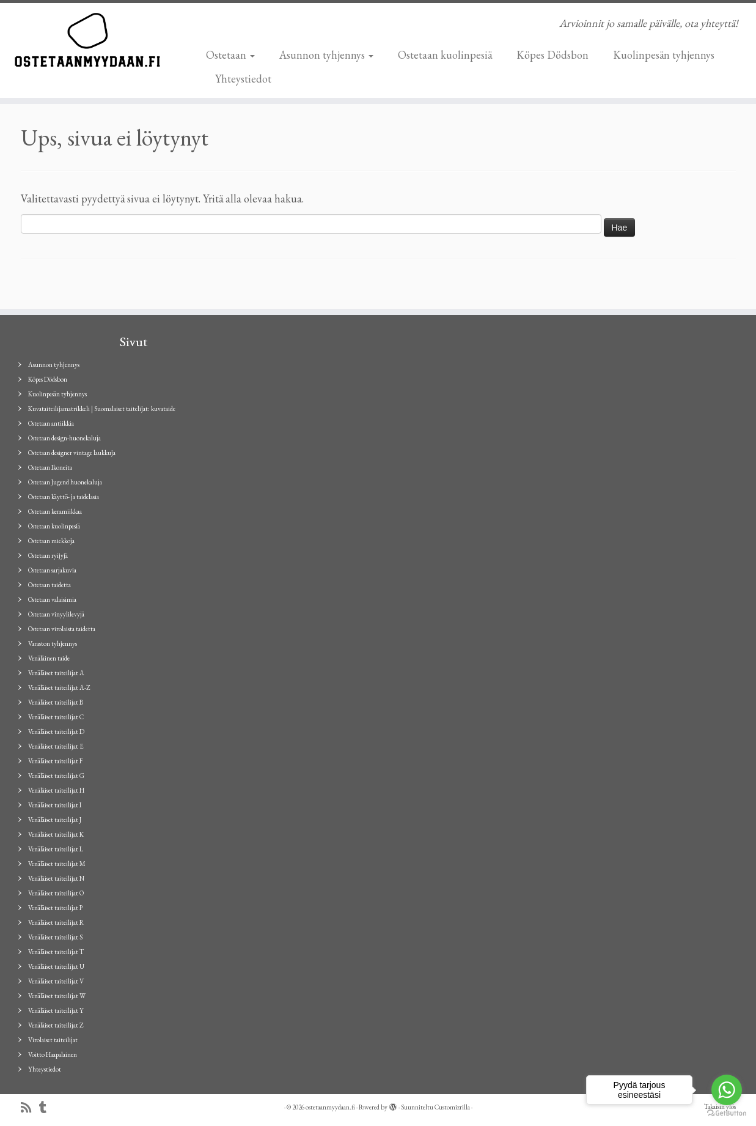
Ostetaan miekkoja (51, 540)
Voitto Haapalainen (52, 1054)
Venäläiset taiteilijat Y (56, 1010)
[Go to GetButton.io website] (726, 1113)
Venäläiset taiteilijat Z (56, 1025)
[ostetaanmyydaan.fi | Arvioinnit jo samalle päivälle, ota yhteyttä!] (87, 39)
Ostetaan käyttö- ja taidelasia (63, 496)
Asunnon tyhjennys (326, 55)
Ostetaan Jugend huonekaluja (65, 482)
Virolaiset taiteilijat (53, 1039)
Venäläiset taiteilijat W (57, 995)
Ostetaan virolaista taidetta (61, 628)
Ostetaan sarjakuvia (52, 570)
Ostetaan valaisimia (52, 599)
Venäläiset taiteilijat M (57, 863)
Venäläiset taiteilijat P (55, 907)
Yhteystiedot (243, 79)
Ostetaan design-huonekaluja (64, 438)
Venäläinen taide (49, 658)
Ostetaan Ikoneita (50, 467)
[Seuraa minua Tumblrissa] (46, 1108)
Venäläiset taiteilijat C (56, 717)
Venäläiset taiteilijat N (56, 878)
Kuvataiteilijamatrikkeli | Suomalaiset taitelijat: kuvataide (101, 408)
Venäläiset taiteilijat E (56, 746)
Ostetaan (230, 55)
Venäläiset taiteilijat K (56, 834)
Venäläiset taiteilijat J (54, 819)
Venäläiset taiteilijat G (56, 775)
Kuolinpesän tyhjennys (663, 55)
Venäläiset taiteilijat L (55, 849)
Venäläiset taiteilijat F (55, 761)
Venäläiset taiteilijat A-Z (59, 687)
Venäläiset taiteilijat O (56, 893)
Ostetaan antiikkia (51, 423)
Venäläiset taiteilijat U (56, 966)
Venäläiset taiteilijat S (55, 937)
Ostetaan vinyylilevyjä (56, 614)
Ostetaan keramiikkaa (55, 511)
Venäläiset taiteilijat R (56, 922)
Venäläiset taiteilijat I (54, 805)
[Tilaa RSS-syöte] (30, 1108)
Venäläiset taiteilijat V (56, 981)
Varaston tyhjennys (52, 643)
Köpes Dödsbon (552, 55)
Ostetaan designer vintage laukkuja (72, 452)
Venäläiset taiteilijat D (56, 731)
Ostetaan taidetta (49, 584)
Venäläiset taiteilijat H (56, 790)
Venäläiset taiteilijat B (55, 702)
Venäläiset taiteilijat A (56, 673)
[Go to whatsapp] (726, 1090)
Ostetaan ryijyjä (48, 555)
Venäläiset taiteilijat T (56, 951)
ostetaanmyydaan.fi (330, 1107)
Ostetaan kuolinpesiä (445, 55)
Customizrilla (452, 1107)
